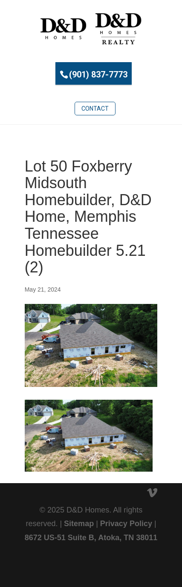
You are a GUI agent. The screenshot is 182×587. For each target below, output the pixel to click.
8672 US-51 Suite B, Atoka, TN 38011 (91, 537)
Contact (95, 108)
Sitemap (79, 523)
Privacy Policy (126, 523)
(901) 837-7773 (98, 74)
